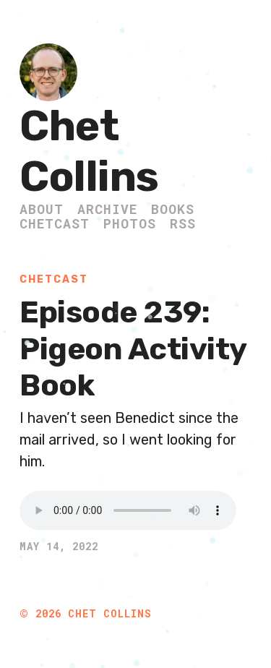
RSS (183, 223)
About (42, 209)
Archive (107, 209)
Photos (129, 223)
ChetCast (55, 223)
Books (172, 209)
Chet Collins (89, 151)
